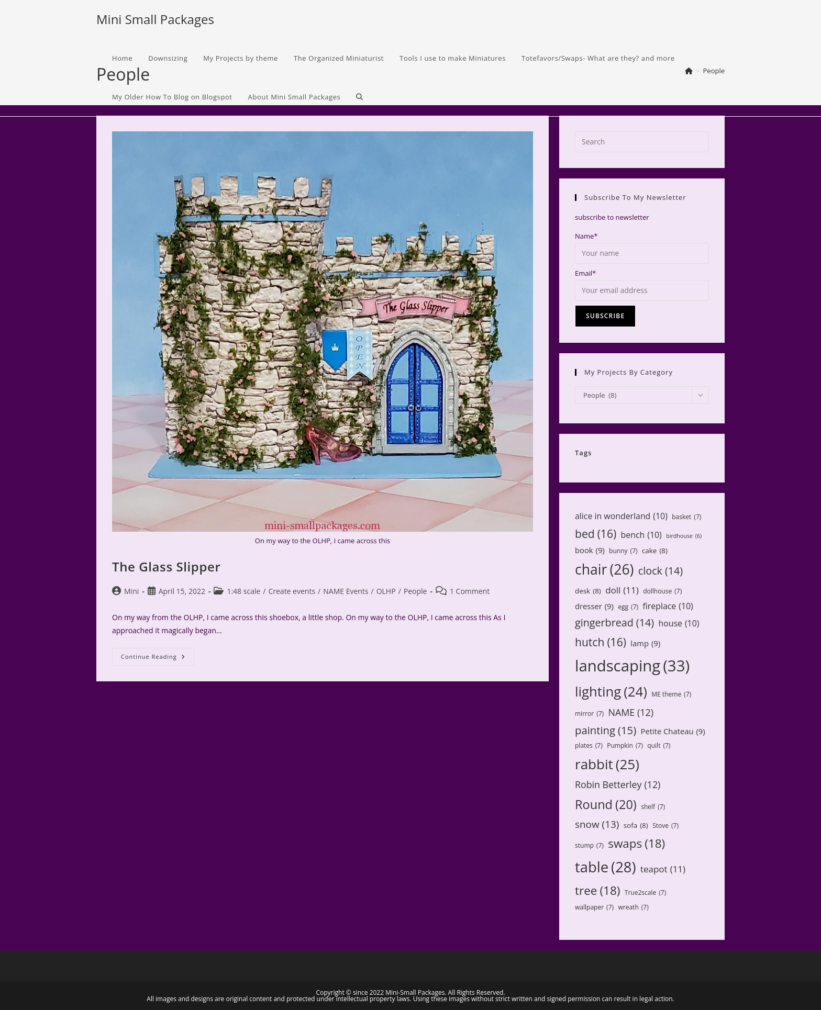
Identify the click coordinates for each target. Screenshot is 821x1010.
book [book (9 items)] (590, 550)
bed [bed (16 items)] (595, 534)
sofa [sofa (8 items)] (636, 825)
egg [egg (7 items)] (628, 607)
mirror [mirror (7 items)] (589, 714)
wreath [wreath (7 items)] (633, 907)
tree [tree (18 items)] (597, 890)
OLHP (386, 591)
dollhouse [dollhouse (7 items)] (662, 591)
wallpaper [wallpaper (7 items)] (594, 907)
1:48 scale (243, 591)
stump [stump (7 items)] (589, 845)
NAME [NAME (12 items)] (630, 712)
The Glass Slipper (166, 566)
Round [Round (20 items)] (606, 804)
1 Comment (470, 591)
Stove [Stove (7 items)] (665, 826)
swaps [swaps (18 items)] (636, 843)
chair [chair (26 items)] (604, 569)
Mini (131, 591)
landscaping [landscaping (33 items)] (632, 666)
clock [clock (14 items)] (660, 571)
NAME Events (345, 591)
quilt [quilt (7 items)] (658, 745)
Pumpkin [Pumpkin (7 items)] (625, 745)
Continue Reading (157, 659)
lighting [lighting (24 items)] (611, 691)
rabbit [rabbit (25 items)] (607, 764)
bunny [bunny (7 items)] (623, 551)
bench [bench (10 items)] (641, 535)
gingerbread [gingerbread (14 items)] (614, 622)
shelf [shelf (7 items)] (653, 807)
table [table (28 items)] (605, 867)
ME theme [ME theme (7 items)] (671, 694)
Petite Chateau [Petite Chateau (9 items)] (673, 731)
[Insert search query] (642, 141)
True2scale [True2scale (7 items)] (645, 893)
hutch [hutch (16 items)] (600, 642)
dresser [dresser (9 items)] (594, 606)
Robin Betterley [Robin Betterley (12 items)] (617, 784)
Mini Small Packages (155, 19)
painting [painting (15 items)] (605, 730)
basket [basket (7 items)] (686, 517)
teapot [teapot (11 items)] (662, 869)
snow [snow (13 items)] (597, 824)
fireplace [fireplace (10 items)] (667, 606)
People (415, 591)
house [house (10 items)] (678, 623)
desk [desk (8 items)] (588, 591)
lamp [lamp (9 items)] (645, 643)
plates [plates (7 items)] (589, 745)
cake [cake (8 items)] (655, 550)
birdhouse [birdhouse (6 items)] (684, 536)
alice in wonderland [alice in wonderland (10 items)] (621, 516)
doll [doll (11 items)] (622, 590)
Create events (291, 591)
